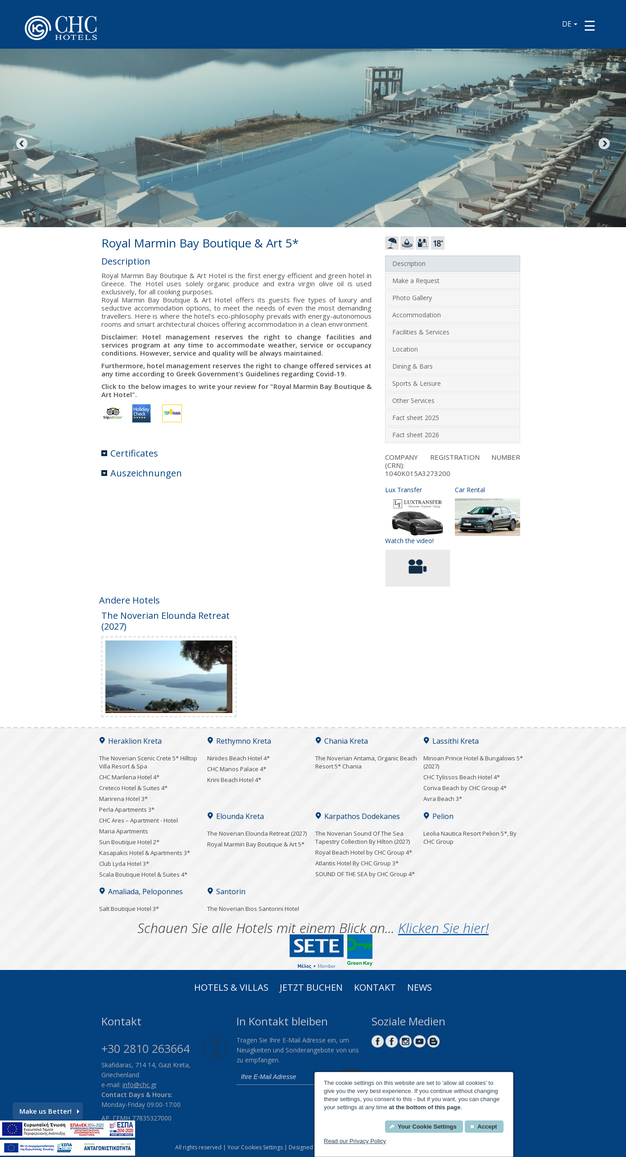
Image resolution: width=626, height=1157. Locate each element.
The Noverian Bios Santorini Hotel (253, 909)
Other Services (413, 400)
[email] (286, 1077)
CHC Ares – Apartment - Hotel (138, 820)
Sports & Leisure (416, 383)
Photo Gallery (412, 297)
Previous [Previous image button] (22, 144)
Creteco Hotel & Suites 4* (133, 788)
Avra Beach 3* (442, 799)
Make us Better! (49, 1111)
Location (405, 349)
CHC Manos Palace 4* (236, 769)
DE (569, 24)
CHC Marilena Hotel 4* (129, 777)
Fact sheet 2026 (415, 434)
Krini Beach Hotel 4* (234, 780)
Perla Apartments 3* (126, 809)
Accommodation (416, 315)
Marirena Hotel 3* (123, 799)
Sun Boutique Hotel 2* (129, 842)
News (419, 988)
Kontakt (375, 988)
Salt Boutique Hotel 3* (129, 909)
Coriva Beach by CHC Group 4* (465, 788)
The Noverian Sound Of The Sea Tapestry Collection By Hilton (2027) (362, 837)
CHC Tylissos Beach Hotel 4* (461, 777)
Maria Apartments (123, 831)
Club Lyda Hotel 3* (124, 864)
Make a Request (416, 280)
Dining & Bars (412, 366)
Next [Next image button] (603, 144)
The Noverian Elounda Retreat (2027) (257, 833)
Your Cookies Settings (255, 1147)
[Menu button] (590, 25)
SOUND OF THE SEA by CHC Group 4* (365, 874)
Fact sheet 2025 (415, 417)
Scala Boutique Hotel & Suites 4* (143, 874)
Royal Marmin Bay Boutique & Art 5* (255, 844)
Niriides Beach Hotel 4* (238, 758)
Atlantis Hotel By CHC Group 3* (357, 863)
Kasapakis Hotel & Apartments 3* (144, 853)
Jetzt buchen (311, 988)
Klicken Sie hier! (443, 928)
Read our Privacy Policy (355, 1141)
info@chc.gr (139, 1084)
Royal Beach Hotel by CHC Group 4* (363, 852)
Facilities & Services (420, 332)
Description (409, 263)
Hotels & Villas (231, 988)
